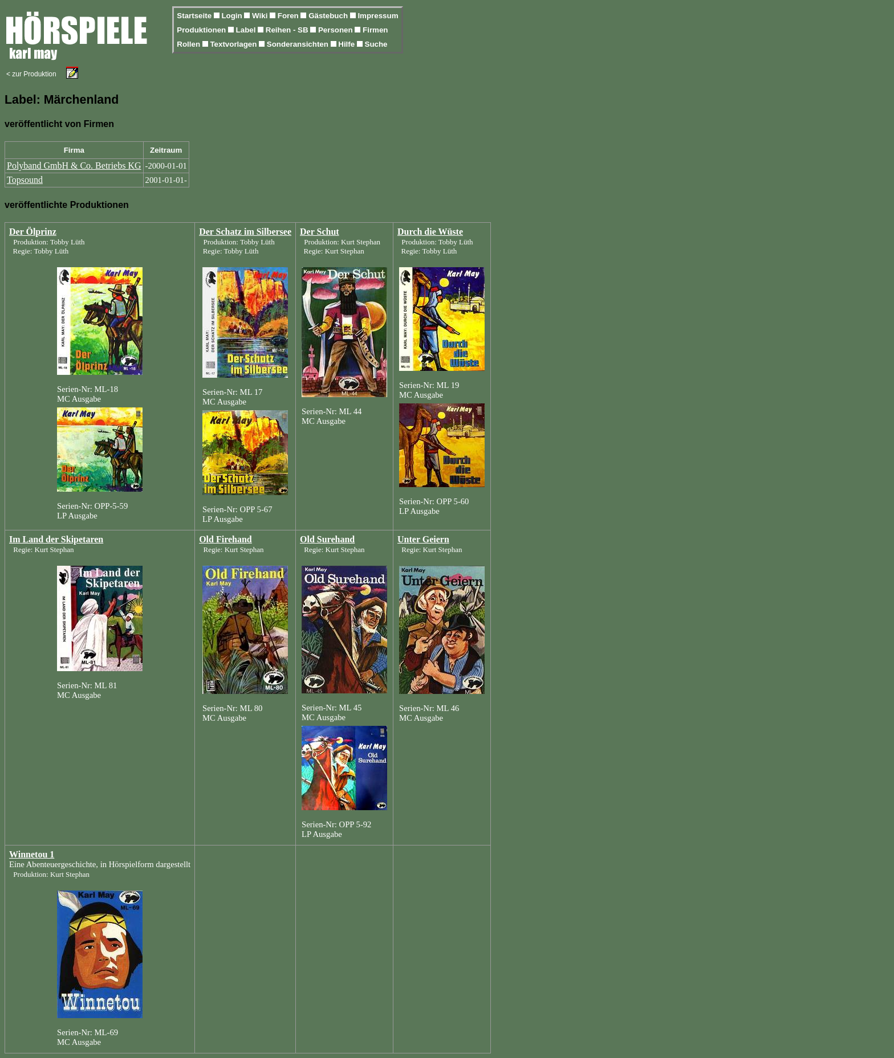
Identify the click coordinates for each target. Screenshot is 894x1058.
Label (247, 30)
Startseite (195, 15)
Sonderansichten (299, 44)
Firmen (375, 30)
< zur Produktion (31, 74)
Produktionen (202, 30)
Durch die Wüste (430, 231)
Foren (289, 15)
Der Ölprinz (32, 231)
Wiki (261, 15)
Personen (336, 30)
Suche (376, 44)
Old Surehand (327, 539)
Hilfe (347, 44)
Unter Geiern (423, 539)
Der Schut (319, 231)
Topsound (25, 180)
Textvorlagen (234, 44)
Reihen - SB (288, 30)
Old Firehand (225, 539)
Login (232, 15)
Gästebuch (329, 15)
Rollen (189, 44)
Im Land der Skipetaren (56, 539)
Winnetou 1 (31, 854)
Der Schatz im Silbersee (245, 231)
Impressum (377, 15)
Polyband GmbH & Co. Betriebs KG (74, 165)
